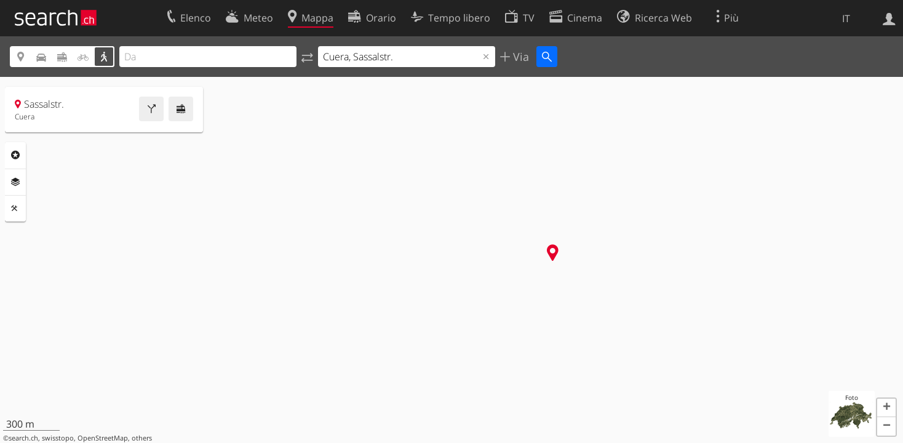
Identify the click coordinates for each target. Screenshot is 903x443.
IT (846, 18)
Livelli (15, 182)
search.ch (23, 438)
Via (519, 56)
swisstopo (58, 438)
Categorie (15, 155)
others (142, 438)
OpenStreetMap (103, 438)
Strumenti (15, 209)
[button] (886, 408)
